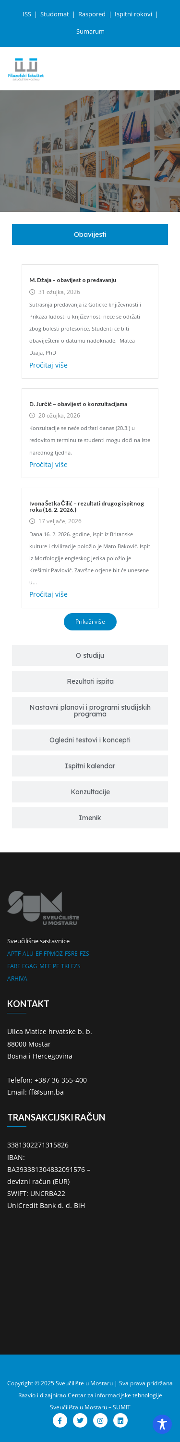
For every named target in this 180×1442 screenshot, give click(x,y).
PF (56, 966)
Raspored (92, 14)
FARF (13, 966)
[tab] (90, 234)
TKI (65, 966)
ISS (28, 14)
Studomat (55, 14)
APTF (14, 953)
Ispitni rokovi (134, 14)
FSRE (71, 953)
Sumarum (90, 31)
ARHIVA (17, 978)
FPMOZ (53, 953)
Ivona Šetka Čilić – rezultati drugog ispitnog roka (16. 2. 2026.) (86, 506)
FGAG (29, 966)
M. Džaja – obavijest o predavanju (72, 279)
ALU (28, 953)
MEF (45, 966)
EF (39, 953)
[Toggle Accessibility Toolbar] (162, 1424)
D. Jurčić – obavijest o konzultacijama (78, 403)
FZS (84, 953)
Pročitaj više (48, 365)
